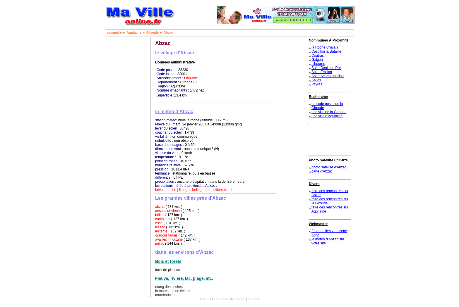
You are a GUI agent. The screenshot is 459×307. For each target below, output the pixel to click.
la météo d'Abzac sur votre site (327, 241)
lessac (160, 227)
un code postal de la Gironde (327, 106)
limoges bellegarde (194, 190)
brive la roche (165, 190)
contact (253, 299)
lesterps (161, 231)
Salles (316, 80)
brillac (159, 215)
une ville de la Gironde (328, 112)
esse (158, 223)
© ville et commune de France (222, 299)
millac (159, 244)
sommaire (114, 32)
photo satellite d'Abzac (329, 167)
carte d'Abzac (322, 171)
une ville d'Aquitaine (326, 116)
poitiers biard (221, 190)
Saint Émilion (321, 72)
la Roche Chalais (324, 47)
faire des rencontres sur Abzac (329, 193)
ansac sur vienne (168, 211)
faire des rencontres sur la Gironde (329, 201)
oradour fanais (166, 235)
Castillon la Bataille (326, 51)
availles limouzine (169, 239)
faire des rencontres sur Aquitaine (329, 209)
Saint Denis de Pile (326, 68)
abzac (160, 207)
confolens (162, 219)
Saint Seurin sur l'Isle (327, 76)
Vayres (316, 84)
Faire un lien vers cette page (329, 233)
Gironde (152, 32)
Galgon (317, 60)
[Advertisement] (124, 124)
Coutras (317, 56)
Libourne (191, 78)
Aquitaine (134, 32)
